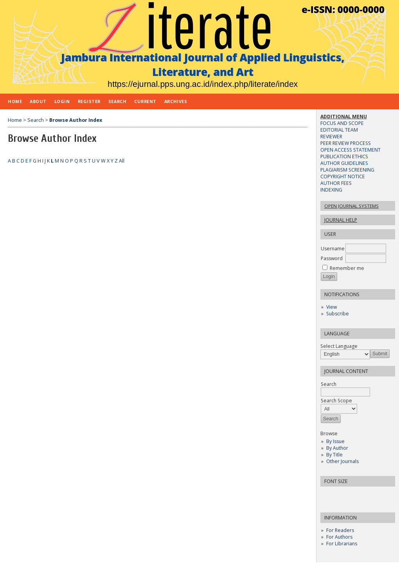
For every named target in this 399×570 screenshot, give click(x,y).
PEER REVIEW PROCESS (345, 143)
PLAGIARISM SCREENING (347, 169)
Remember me (347, 268)
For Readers (340, 530)
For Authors (339, 537)
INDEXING (331, 189)
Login (62, 101)
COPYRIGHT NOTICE (342, 176)
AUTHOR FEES (336, 183)
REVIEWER (331, 136)
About (38, 101)
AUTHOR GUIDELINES (344, 163)
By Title (334, 454)
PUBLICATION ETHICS (344, 156)
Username (333, 248)
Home (15, 101)
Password (332, 258)
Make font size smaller (327, 494)
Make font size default (340, 494)
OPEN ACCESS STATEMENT (350, 150)
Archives (175, 101)
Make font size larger (352, 494)
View (331, 307)
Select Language (339, 346)
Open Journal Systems (351, 206)
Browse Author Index (75, 120)
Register (89, 101)
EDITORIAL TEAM (339, 130)
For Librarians (341, 543)
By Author (337, 448)
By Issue (335, 441)
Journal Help (340, 220)
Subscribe (337, 313)
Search (117, 101)
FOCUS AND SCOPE (342, 123)
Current (145, 101)
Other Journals (342, 461)
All (121, 160)
